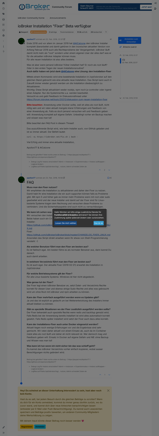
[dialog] (79, 218)
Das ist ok (98, 223)
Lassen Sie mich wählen (65, 223)
